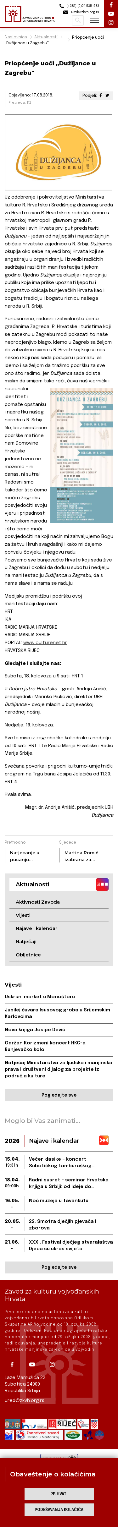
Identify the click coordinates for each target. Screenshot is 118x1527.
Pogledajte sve (59, 1095)
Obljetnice (28, 955)
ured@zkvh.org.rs (24, 1400)
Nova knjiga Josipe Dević (35, 1029)
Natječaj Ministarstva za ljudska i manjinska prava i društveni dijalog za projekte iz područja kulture (58, 1069)
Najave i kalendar (36, 928)
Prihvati (59, 1494)
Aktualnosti (46, 37)
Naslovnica (16, 37)
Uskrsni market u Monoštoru (40, 996)
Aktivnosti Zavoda (38, 902)
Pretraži (77, 20)
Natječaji (26, 941)
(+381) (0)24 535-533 (78, 6)
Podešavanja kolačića (59, 1510)
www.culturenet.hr (45, 642)
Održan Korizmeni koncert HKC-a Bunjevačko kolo (45, 1046)
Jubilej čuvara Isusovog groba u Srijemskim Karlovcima (57, 1013)
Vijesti (23, 915)
